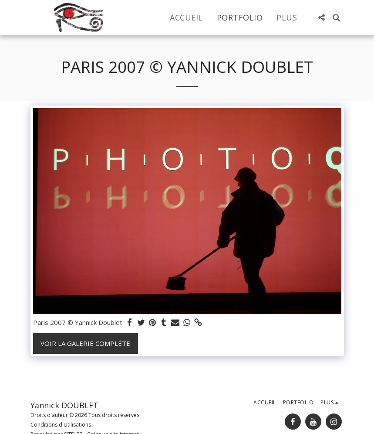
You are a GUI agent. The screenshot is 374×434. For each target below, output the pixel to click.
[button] (322, 17)
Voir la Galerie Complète (85, 343)
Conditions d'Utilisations (60, 424)
